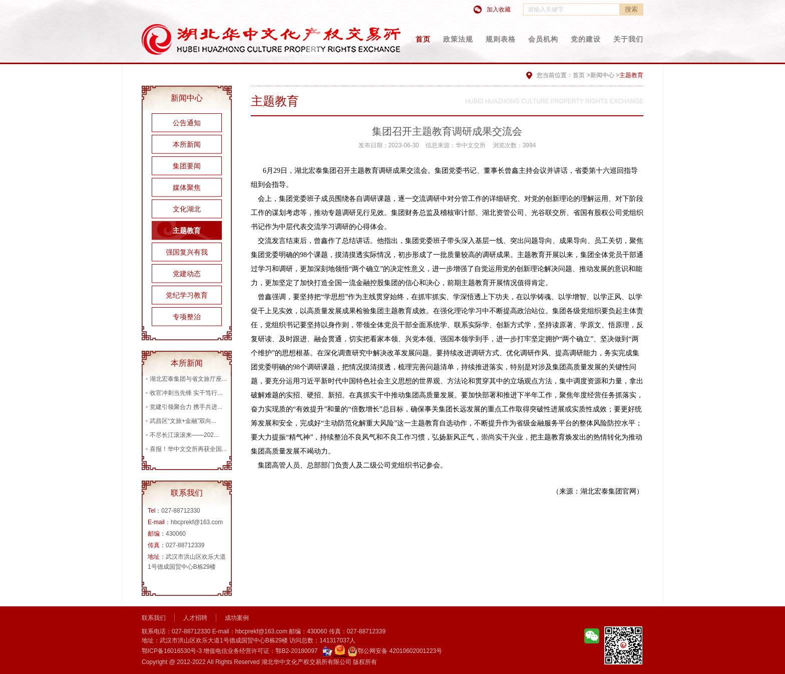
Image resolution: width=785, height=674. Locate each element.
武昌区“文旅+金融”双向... (183, 420)
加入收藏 (499, 9)
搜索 (631, 9)
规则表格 (501, 39)
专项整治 (187, 317)
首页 (423, 39)
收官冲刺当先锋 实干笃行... (186, 392)
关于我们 (628, 39)
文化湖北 (187, 209)
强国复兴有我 (187, 252)
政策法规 (458, 39)
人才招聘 (195, 617)
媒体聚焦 (187, 187)
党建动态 (187, 274)
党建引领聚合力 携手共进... (186, 406)
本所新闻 (187, 144)
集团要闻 (187, 166)
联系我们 (154, 617)
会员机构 (543, 39)
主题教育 (187, 231)
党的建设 (586, 39)
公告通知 (187, 123)
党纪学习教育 (187, 295)
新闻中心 (602, 75)
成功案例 (237, 617)
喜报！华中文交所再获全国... (188, 449)
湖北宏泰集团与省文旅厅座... (188, 378)
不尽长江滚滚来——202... (184, 434)
